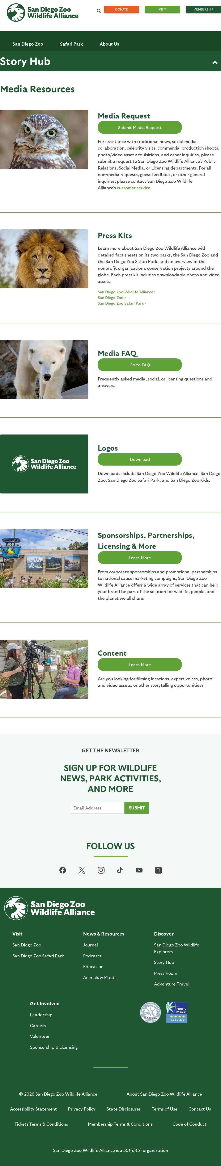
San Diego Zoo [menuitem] (28, 43)
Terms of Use (164, 1108)
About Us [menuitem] (109, 43)
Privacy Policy (81, 1108)
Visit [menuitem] (162, 9)
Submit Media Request (140, 127)
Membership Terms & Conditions (120, 1124)
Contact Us (199, 1108)
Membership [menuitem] (203, 9)
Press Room (165, 973)
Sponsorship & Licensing (54, 1047)
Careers (38, 1025)
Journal (90, 944)
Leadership (41, 1014)
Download (140, 459)
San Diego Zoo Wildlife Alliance (125, 292)
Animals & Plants (99, 977)
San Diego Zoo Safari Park (121, 303)
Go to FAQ (139, 364)
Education (93, 966)
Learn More (140, 557)
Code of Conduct (190, 1124)
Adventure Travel (171, 983)
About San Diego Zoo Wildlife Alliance (164, 1093)
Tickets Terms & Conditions (41, 1124)
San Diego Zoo (110, 297)
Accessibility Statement (33, 1108)
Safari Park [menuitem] (71, 43)
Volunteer (40, 1036)
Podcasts (92, 955)
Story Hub (25, 60)
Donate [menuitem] (121, 9)
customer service (133, 187)
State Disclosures (124, 1108)
